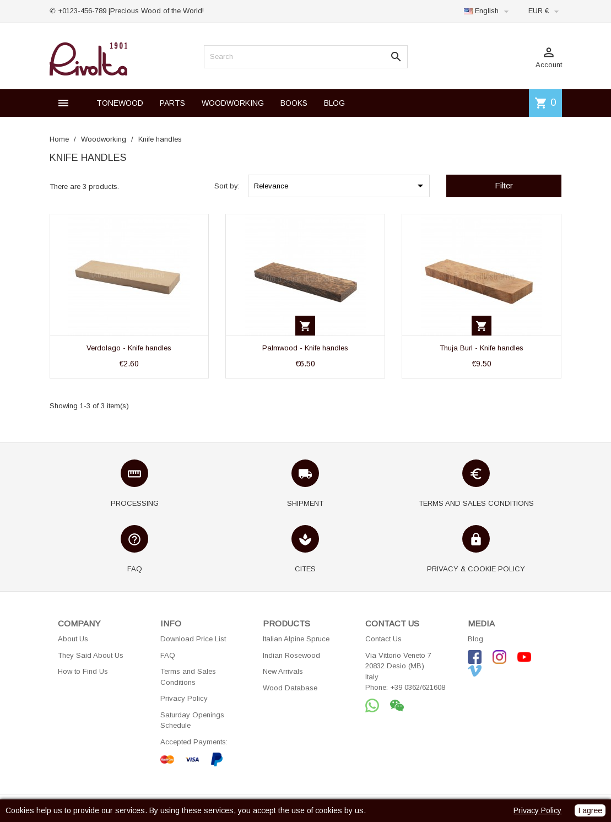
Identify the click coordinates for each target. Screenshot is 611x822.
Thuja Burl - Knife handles (481, 348)
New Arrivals (283, 671)
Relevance (340, 185)
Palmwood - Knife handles (305, 348)
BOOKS (293, 103)
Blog (475, 639)
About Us (73, 639)
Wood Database (290, 688)
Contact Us (383, 639)
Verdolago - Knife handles (128, 348)
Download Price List (193, 639)
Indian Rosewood (291, 655)
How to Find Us (83, 671)
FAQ (167, 655)
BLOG (334, 103)
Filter (504, 185)
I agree (590, 810)
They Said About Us (90, 655)
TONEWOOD (119, 103)
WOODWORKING (233, 103)
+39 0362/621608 (417, 687)
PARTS (172, 103)
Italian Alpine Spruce (296, 639)
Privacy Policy (184, 698)
